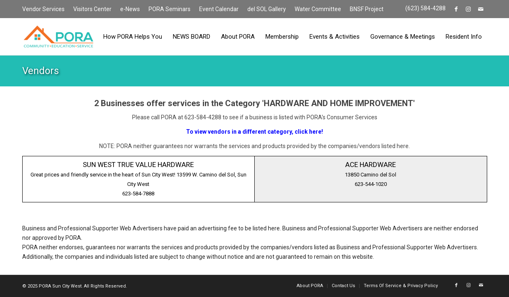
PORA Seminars (170, 9)
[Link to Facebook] (456, 9)
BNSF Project (366, 9)
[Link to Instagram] (468, 9)
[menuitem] (45, 9)
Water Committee (318, 9)
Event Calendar (219, 9)
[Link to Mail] (481, 9)
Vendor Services (43, 9)
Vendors (40, 71)
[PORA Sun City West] (58, 37)
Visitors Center (92, 9)
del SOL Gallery (266, 9)
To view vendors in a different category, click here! (254, 131)
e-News (130, 9)
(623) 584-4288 (425, 8)
